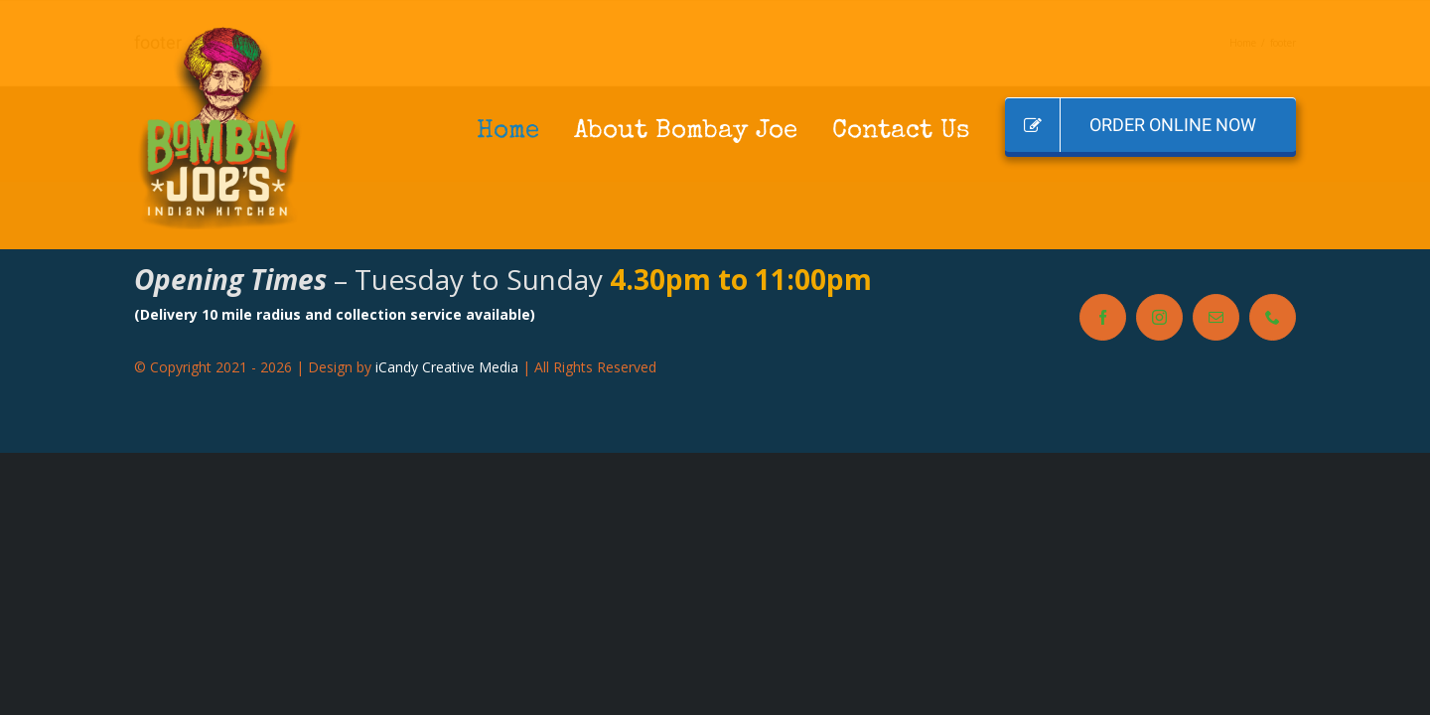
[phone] (1272, 317)
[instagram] (1159, 317)
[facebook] (1102, 317)
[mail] (1216, 317)
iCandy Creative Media (446, 367)
